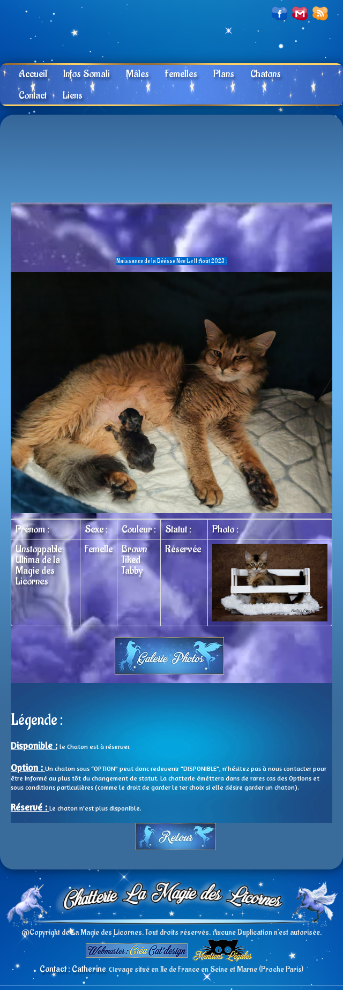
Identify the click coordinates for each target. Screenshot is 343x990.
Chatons (265, 74)
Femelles (181, 74)
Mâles (137, 74)
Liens (73, 95)
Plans (223, 74)
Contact (33, 95)
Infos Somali (86, 74)
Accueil (33, 74)
